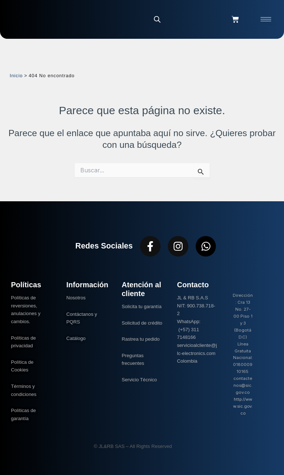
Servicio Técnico (139, 379)
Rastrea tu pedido (141, 339)
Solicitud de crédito (142, 323)
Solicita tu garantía (142, 306)
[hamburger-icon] (266, 19)
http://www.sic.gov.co (243, 406)
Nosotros (76, 297)
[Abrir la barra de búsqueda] (157, 19)
